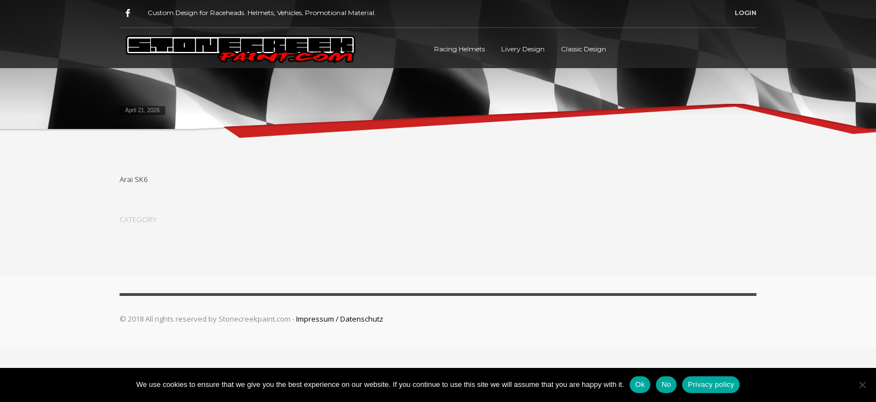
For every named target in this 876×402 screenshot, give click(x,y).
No (666, 384)
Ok (640, 384)
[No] (862, 384)
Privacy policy (711, 384)
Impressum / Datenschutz (339, 319)
